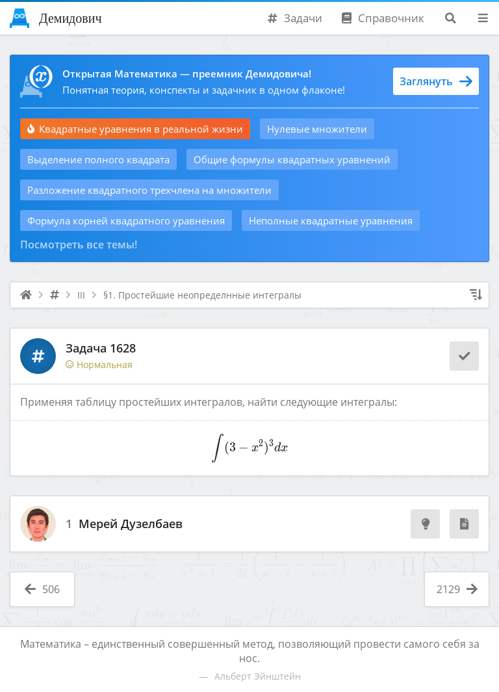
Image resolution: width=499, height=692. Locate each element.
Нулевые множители (317, 128)
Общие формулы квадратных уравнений (292, 159)
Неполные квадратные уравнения (331, 220)
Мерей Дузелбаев (131, 524)
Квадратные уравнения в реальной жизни (135, 128)
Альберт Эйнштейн (257, 676)
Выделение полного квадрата (98, 159)
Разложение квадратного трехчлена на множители (149, 189)
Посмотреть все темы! (78, 244)
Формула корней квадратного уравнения (126, 220)
